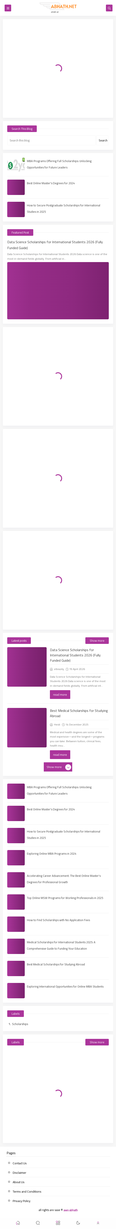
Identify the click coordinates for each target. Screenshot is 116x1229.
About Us (19, 1182)
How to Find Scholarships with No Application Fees (58, 920)
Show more (97, 640)
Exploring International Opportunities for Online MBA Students (65, 986)
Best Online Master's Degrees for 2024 (51, 183)
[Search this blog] (51, 140)
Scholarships (20, 1024)
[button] (18, 1224)
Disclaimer (19, 1172)
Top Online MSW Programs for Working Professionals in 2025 (65, 897)
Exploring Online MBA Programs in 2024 (51, 853)
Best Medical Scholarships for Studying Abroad (79, 713)
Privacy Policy (21, 1201)
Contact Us (20, 1163)
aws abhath (70, 1210)
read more (60, 694)
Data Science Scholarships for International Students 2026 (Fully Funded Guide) (55, 245)
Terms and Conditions (27, 1191)
